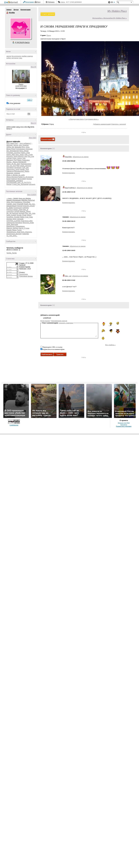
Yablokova (10, 171)
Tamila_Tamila (12, 253)
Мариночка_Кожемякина (16, 226)
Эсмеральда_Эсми (14, 232)
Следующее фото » (91, 119)
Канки (9, 179)
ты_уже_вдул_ (12, 236)
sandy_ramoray (25, 166)
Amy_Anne (26, 147)
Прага (21, 84)
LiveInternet (11, 2)
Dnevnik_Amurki (29, 206)
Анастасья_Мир (27, 221)
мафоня (14, 179)
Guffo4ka (25, 208)
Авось (63, 2)
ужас (20, 58)
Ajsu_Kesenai (23, 145)
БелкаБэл (18, 223)
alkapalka (18, 147)
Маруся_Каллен (12, 228)
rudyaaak (20, 219)
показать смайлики (66, 323)
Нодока (29, 179)
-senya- (15, 145)
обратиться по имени (80, 157)
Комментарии (25, 10)
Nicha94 (22, 213)
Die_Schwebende (13, 151)
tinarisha (68, 157)
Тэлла (19, 230)
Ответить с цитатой (118, 124)
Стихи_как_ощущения (20, 184)
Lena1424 (10, 211)
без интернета (16, 56)
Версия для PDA (124, 830)
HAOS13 (10, 210)
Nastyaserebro (26, 164)
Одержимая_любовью (15, 181)
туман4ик (25, 234)
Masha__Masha (12, 162)
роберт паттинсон (12, 58)
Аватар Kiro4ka (20, 28)
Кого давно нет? (12, 143)
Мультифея (22, 179)
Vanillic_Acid (24, 169)
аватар (9, 56)
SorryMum (10, 168)
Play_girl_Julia (30, 213)
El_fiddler (10, 208)
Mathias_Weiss (25, 211)
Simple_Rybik (21, 215)
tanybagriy (18, 168)
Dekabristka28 (12, 206)
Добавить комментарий (102, 124)
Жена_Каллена (12, 177)
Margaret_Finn (12, 160)
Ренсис (9, 184)
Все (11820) (31, 195)
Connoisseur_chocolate (24, 149)
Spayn (29, 215)
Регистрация (29, 2)
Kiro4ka (7, 13)
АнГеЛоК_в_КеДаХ (13, 221)
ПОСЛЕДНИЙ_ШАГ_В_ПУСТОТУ (19, 182)
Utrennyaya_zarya (13, 169)
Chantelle (20, 204)
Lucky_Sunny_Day (19, 158)
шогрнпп (32, 184)
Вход (38, 2)
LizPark (9, 158)
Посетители (23, 274)
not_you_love (11, 166)
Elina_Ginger (24, 151)
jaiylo (14, 219)
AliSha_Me (10, 147)
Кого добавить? (25, 143)
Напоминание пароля (59, 321)
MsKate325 (22, 162)
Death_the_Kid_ (29, 204)
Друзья (15, 10)
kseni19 (20, 156)
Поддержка (109, 2)
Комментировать (68, 173)
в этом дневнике (14, 103)
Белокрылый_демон (21, 171)
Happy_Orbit (25, 153)
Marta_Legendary (23, 160)
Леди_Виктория (12, 224)
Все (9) (33, 67)
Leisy (26, 156)
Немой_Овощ (12, 230)
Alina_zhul (10, 202)
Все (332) (32, 138)
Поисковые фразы (26, 276)
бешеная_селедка (13, 173)
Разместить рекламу (124, 834)
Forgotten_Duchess (13, 153)
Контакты (124, 832)
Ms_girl (9, 213)
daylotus (10, 219)
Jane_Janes (19, 155)
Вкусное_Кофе (28, 223)
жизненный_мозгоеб (14, 234)
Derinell (20, 206)
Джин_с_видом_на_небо (16, 175)
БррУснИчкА (70, 188)
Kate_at (25, 210)
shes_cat (68, 276)
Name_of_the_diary (13, 164)
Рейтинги (51, 2)
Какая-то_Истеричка (25, 177)
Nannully (15, 213)
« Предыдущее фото (76, 119)
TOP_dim (25, 168)
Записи (8, 10)
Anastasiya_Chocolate (22, 202)
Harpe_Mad (11, 155)
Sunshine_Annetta (13, 217)
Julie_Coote (28, 155)
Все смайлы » (110, 345)
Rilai (17, 166)
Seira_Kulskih (11, 215)
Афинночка (11, 223)
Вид (113, 3)
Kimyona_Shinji (12, 156)
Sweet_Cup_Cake (26, 217)
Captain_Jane (11, 204)
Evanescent (18, 208)
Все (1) (33, 123)
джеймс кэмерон (27, 56)
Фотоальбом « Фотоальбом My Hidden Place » (109, 18)
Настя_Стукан (24, 228)
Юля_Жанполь (26, 232)
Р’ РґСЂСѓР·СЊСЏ (22, 42)
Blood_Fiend (11, 149)
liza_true (31, 156)
